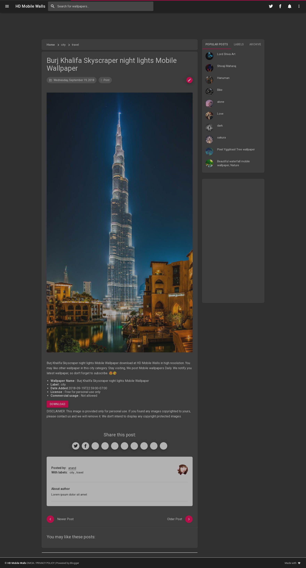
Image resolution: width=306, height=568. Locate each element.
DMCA (30, 563)
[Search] (53, 6)
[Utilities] (299, 6)
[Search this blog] (100, 6)
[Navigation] (7, 6)
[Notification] (289, 6)
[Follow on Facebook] (280, 6)
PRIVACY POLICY (45, 563)
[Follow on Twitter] (271, 6)
